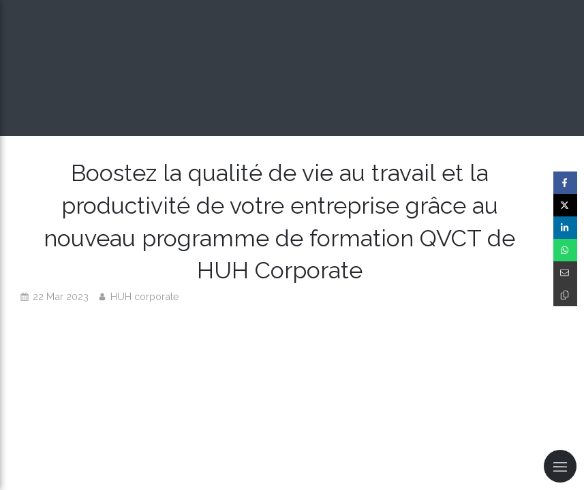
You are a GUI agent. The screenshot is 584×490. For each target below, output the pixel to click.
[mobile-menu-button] (560, 466)
